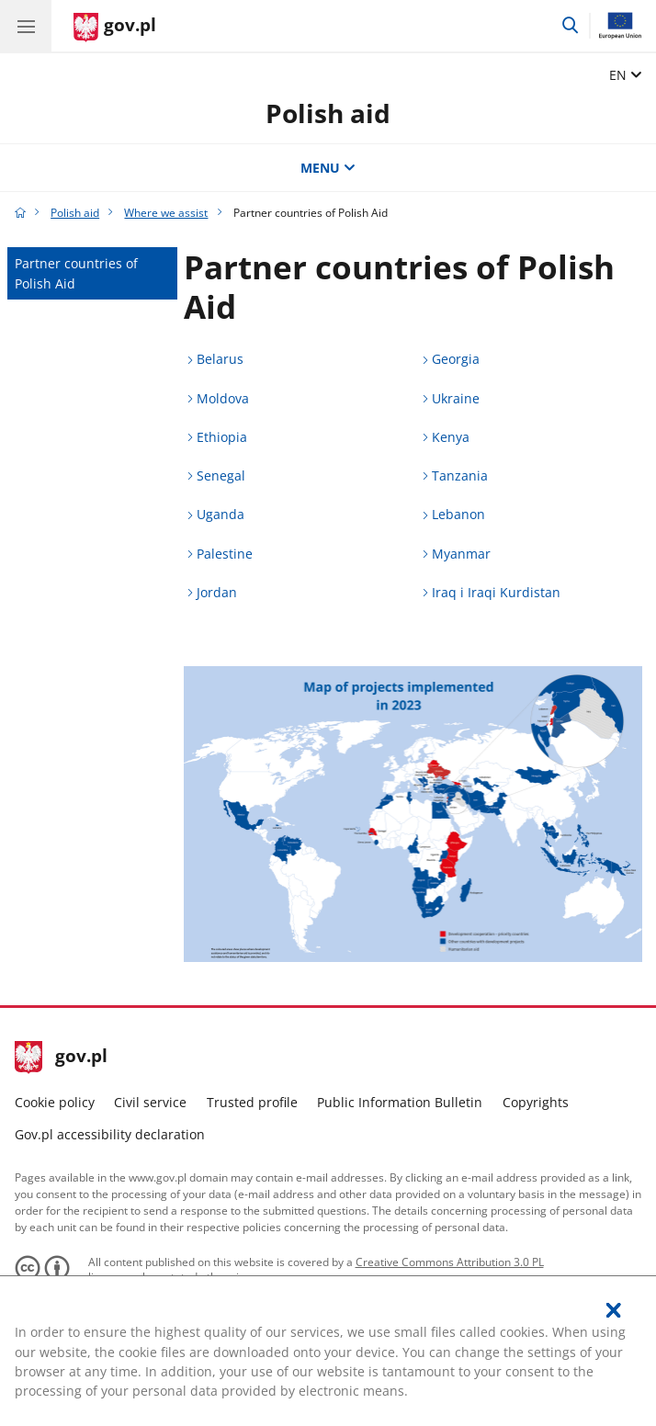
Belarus (220, 359)
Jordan (217, 592)
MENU (328, 167)
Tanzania (460, 475)
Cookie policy (55, 1102)
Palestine (225, 553)
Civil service (150, 1102)
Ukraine (456, 398)
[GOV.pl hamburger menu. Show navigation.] (25, 25)
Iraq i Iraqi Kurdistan (496, 592)
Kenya (450, 437)
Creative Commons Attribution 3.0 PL (450, 1262)
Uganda (220, 514)
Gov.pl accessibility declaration (110, 1134)
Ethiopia (222, 437)
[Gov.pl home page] (115, 27)
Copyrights (536, 1102)
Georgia (456, 359)
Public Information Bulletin (399, 1102)
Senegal (221, 475)
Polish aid (328, 113)
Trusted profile (252, 1102)
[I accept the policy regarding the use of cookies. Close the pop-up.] (613, 1310)
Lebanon (458, 514)
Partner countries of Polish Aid (76, 273)
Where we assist (166, 213)
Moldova (223, 398)
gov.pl (61, 1057)
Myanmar (461, 553)
